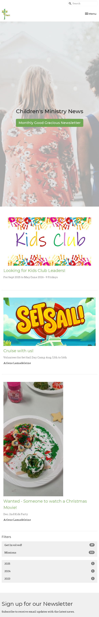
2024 (49, 571)
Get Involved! (49, 545)
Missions (49, 552)
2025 (49, 563)
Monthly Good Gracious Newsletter (50, 123)
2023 (49, 578)
